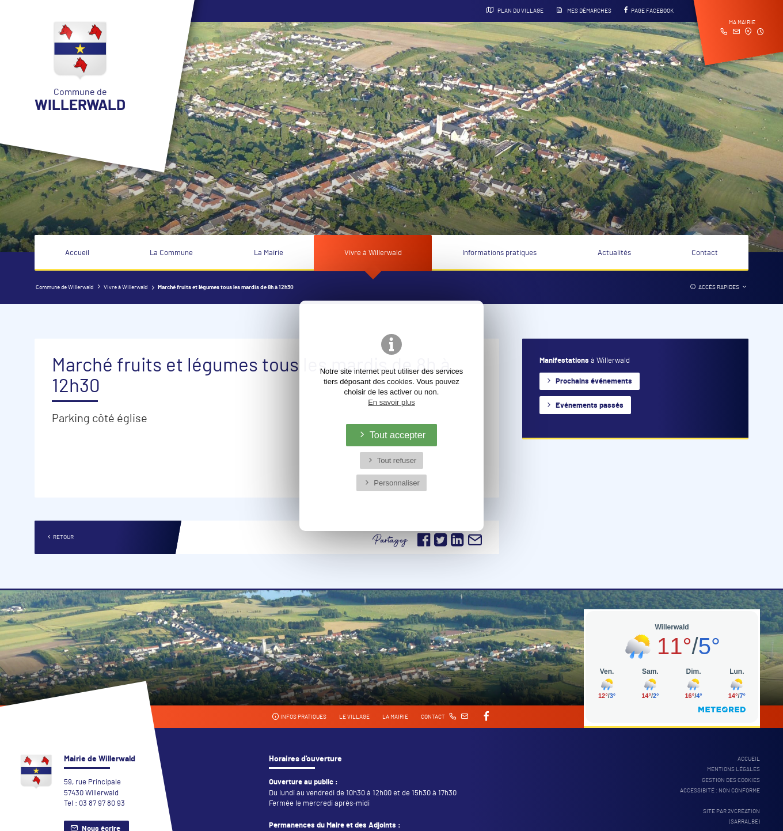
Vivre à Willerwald (373, 253)
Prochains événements (594, 381)
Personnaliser (397, 483)
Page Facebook (649, 10)
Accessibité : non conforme (720, 791)
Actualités (614, 253)
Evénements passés (590, 405)
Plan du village (514, 10)
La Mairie (268, 253)
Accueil (77, 253)
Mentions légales (733, 769)
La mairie (395, 717)
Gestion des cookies (731, 780)
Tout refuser (397, 460)
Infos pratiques (299, 716)
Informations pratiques (499, 253)
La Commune (171, 253)
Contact (704, 253)
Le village (354, 717)
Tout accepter (398, 435)
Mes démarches (583, 10)
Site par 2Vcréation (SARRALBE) (731, 817)
